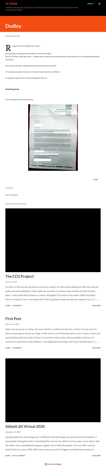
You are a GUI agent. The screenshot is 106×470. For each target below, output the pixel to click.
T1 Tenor (11, 3)
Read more (96, 305)
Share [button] (95, 180)
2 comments (17, 348)
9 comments (17, 305)
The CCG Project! (19, 276)
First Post (13, 318)
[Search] (90, 3)
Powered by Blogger (53, 464)
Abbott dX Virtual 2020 (25, 426)
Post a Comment (11, 195)
